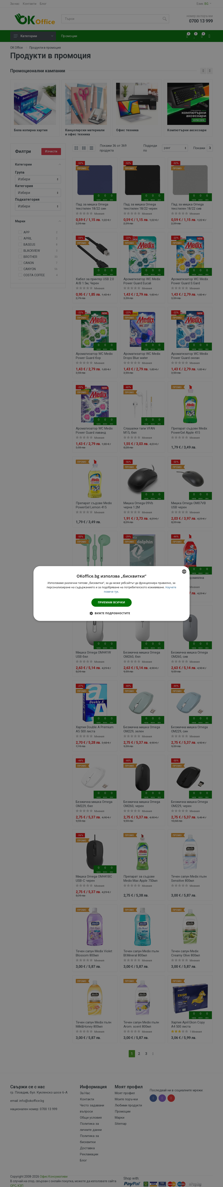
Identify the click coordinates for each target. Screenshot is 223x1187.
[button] (111, 613)
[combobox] (184, 571)
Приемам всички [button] (111, 602)
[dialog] (112, 593)
